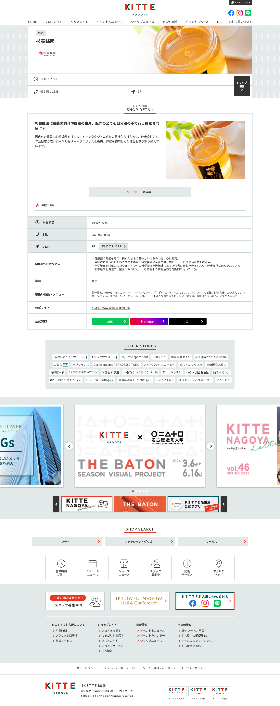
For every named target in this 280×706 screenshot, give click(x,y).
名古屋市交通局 (191, 646)
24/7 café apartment (134, 357)
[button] (133, 491)
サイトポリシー (86, 668)
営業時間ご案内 (61, 568)
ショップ (242, 84)
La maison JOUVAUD (70, 357)
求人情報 (107, 651)
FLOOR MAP (112, 246)
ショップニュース (142, 22)
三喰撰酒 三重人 (216, 365)
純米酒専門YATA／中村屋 (211, 357)
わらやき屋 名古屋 (197, 372)
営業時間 (61, 630)
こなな (61, 365)
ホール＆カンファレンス (197, 641)
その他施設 (169, 22)
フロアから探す (111, 630)
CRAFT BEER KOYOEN (83, 372)
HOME (32, 22)
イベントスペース (197, 22)
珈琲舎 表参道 (110, 372)
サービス (211, 541)
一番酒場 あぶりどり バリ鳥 (140, 372)
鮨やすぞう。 (221, 372)
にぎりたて (223, 380)
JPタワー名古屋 (191, 630)
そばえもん (159, 357)
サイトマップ (194, 668)
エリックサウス (104, 357)
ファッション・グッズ (138, 541)
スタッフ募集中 (155, 568)
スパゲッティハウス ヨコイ (195, 380)
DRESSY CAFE (165, 380)
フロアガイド (54, 22)
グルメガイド (79, 22)
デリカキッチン (172, 372)
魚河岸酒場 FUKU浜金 (135, 380)
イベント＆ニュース (109, 22)
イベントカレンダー (152, 635)
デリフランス (81, 365)
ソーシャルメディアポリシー (160, 668)
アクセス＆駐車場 (67, 635)
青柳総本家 (57, 372)
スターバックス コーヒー (159, 365)
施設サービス (187, 568)
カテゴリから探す (113, 635)
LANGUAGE (242, 2)
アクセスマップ (218, 568)
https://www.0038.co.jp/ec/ (109, 308)
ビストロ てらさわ (190, 365)
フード (65, 541)
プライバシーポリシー (117, 668)
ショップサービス (113, 646)
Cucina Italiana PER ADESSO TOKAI (116, 365)
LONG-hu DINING (100, 380)
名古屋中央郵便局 (193, 635)
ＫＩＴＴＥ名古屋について (234, 22)
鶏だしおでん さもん (65, 380)
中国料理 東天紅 (181, 357)
